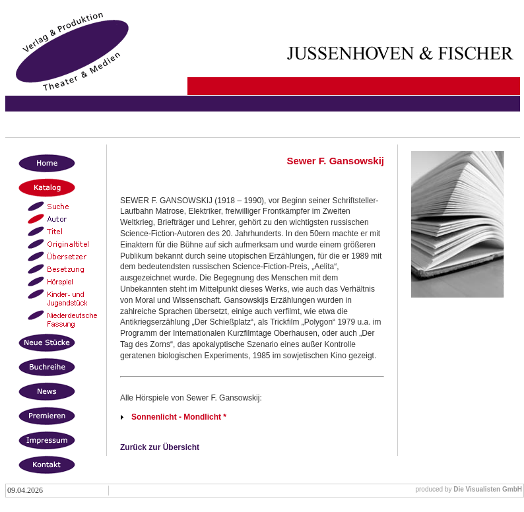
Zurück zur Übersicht (159, 447)
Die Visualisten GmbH (487, 489)
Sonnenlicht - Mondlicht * (178, 417)
